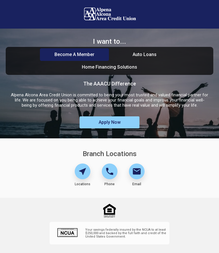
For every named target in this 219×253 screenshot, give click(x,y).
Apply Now (110, 122)
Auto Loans (145, 54)
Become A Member (74, 54)
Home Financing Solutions (109, 67)
